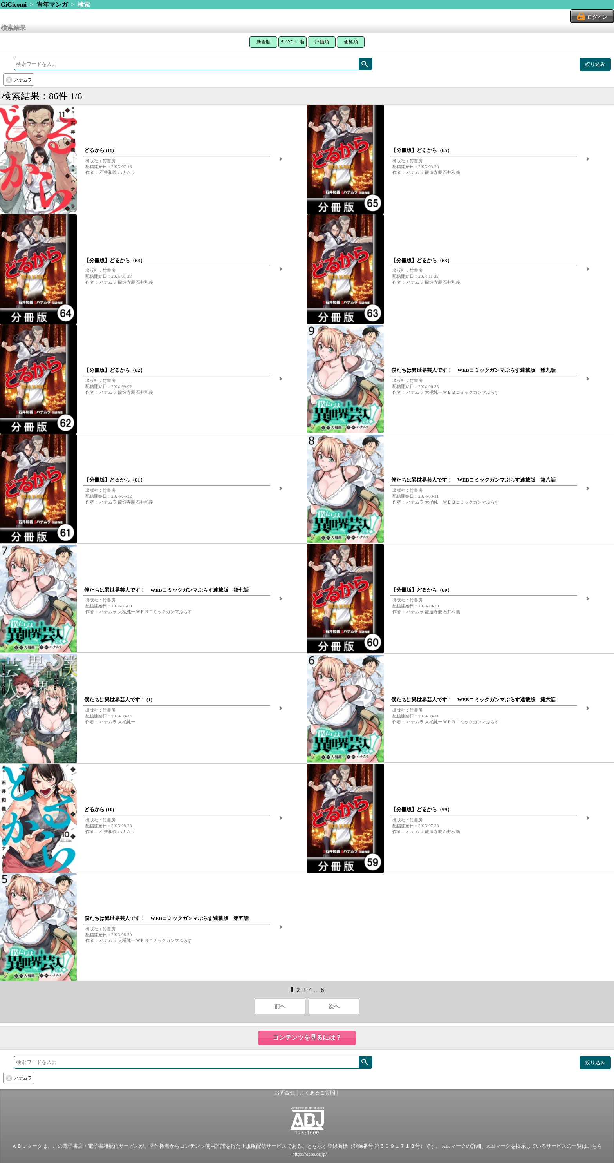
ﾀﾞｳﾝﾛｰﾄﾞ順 (292, 42)
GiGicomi (14, 4)
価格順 (351, 42)
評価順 (322, 42)
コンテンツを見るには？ (307, 1037)
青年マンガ (52, 4)
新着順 (263, 42)
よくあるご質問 (317, 1093)
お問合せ (284, 1093)
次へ (334, 1006)
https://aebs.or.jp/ (309, 1154)
